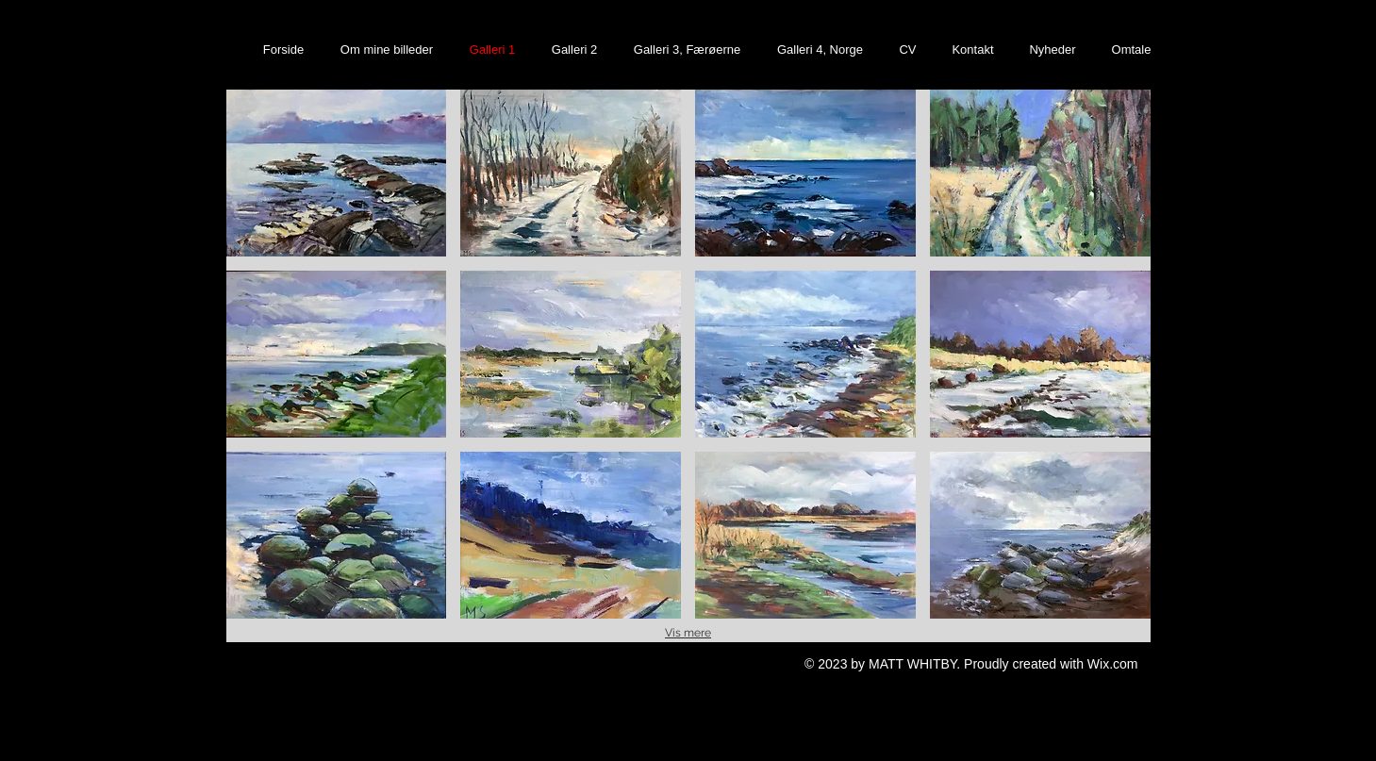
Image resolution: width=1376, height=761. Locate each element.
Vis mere (688, 632)
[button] (336, 173)
